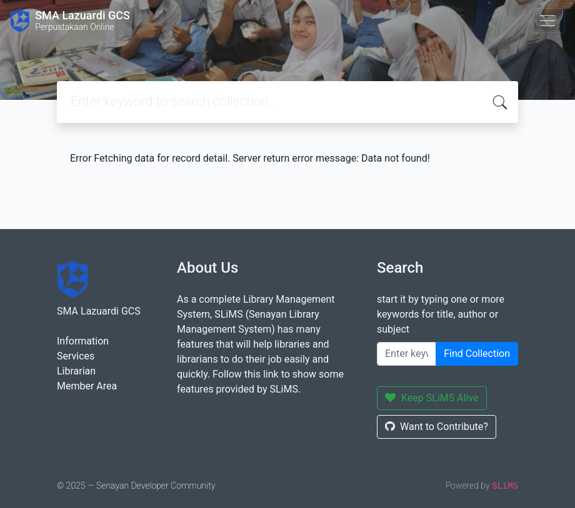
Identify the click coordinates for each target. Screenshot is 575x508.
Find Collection (477, 353)
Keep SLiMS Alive (432, 398)
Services (75, 356)
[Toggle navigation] (547, 20)
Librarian (76, 371)
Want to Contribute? (436, 426)
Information (83, 341)
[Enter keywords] (406, 354)
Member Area (87, 386)
